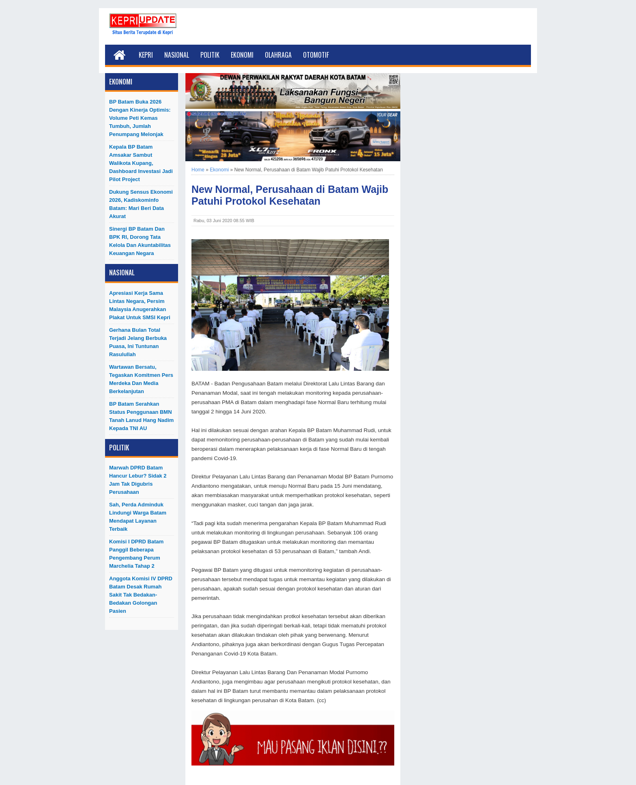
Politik (209, 55)
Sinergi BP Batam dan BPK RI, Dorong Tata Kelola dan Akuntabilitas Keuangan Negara (140, 241)
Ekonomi (242, 55)
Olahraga (278, 55)
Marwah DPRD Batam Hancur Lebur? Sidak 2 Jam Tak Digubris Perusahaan (138, 480)
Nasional (176, 55)
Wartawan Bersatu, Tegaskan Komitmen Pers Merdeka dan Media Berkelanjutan (141, 379)
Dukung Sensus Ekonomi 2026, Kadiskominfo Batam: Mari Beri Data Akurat (141, 204)
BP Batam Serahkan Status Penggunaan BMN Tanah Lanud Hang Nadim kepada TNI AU (141, 416)
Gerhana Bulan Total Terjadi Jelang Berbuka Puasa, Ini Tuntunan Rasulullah (138, 342)
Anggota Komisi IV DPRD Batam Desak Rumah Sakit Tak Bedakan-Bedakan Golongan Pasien (140, 594)
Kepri (146, 55)
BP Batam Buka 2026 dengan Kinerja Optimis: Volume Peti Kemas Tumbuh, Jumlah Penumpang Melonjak (140, 118)
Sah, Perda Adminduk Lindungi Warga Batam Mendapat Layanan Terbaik (137, 517)
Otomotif (316, 55)
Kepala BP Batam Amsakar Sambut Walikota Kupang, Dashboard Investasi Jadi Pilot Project (141, 163)
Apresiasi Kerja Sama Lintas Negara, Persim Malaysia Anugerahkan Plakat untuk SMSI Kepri (139, 305)
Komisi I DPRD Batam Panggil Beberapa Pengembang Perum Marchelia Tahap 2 (136, 553)
